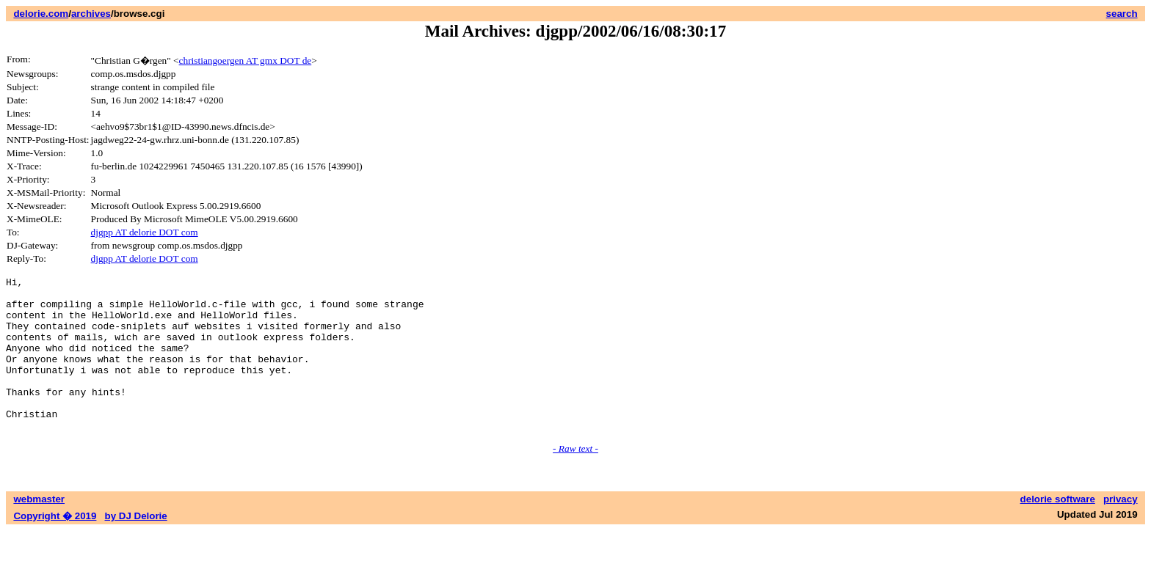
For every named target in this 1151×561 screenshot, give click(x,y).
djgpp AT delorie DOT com (144, 232)
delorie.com (40, 13)
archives (91, 13)
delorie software (1057, 529)
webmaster (39, 529)
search (1122, 13)
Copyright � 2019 (54, 546)
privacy (1120, 529)
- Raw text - (575, 479)
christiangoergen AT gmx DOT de (245, 60)
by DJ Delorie (136, 546)
